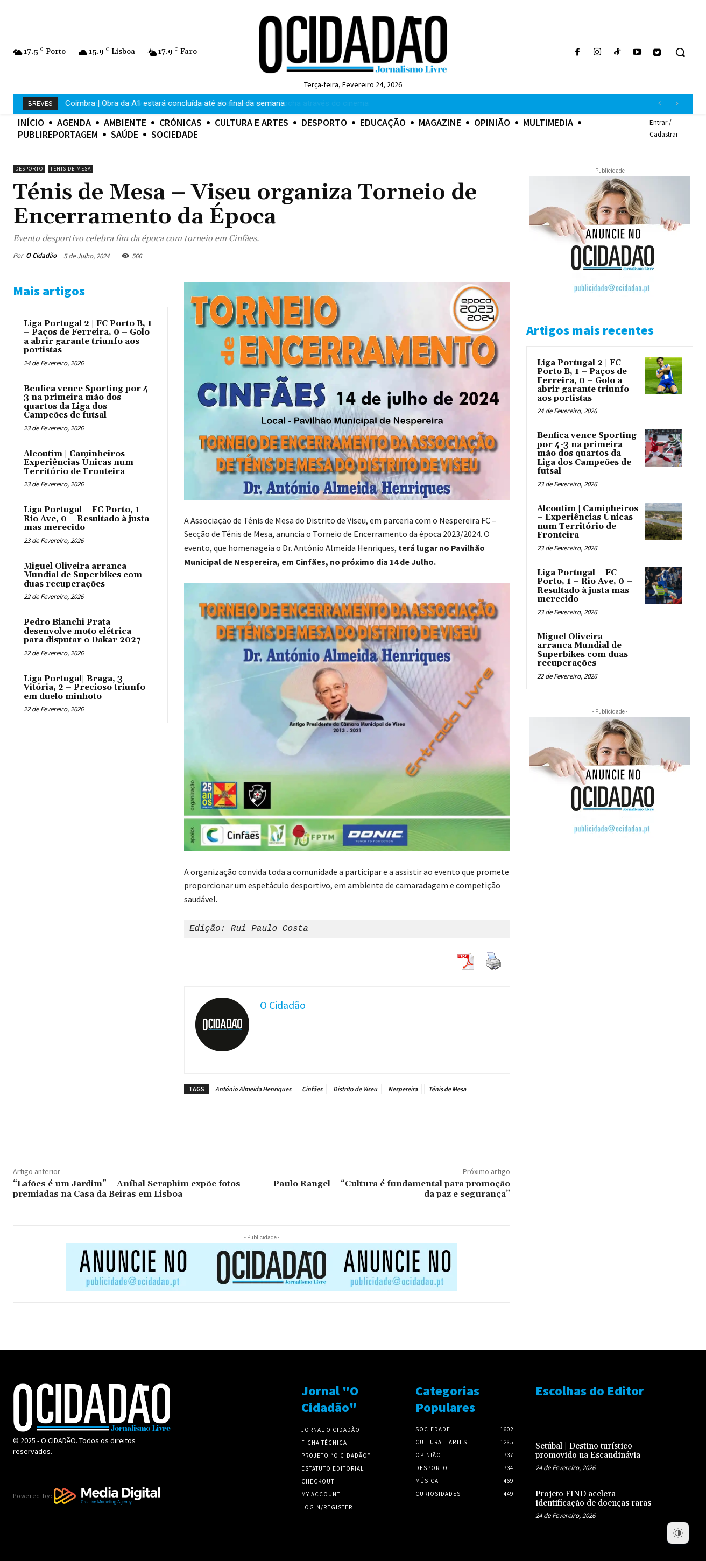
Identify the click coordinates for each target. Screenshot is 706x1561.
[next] (676, 103)
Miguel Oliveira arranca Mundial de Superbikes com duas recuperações (83, 575)
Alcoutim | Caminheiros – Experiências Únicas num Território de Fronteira (78, 463)
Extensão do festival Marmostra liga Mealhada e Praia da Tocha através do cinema (212, 103)
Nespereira (403, 1089)
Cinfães (312, 1089)
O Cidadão (41, 255)
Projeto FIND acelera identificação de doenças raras (593, 1498)
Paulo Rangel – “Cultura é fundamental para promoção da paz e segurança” (391, 1188)
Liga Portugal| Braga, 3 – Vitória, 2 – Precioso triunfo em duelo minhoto (84, 688)
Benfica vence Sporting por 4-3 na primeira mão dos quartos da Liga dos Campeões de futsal (88, 402)
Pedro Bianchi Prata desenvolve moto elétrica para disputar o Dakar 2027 (82, 631)
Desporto (29, 169)
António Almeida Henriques (253, 1089)
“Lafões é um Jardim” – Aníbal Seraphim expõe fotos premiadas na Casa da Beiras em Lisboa (127, 1188)
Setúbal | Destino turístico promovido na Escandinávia (587, 1450)
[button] (680, 52)
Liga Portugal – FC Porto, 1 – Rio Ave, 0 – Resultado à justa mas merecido (86, 519)
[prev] (659, 103)
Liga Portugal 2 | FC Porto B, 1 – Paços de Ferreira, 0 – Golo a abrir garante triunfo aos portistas (88, 337)
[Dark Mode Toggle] (678, 1533)
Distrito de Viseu (355, 1089)
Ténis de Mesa (70, 169)
